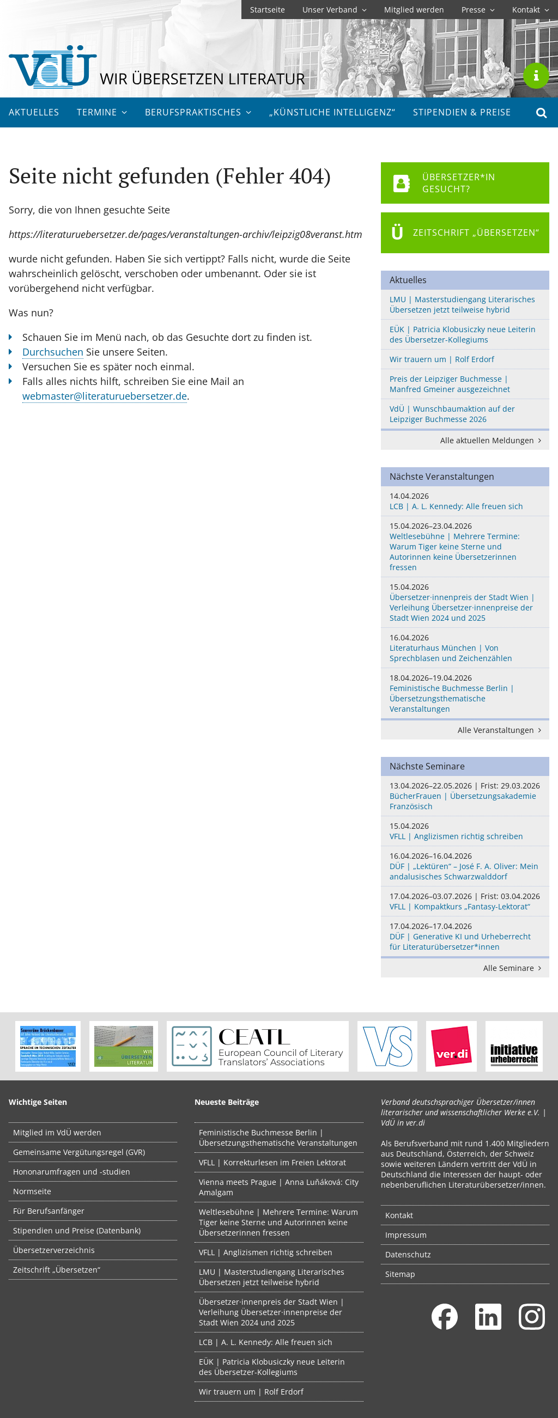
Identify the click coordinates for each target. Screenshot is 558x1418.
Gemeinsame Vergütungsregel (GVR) (79, 1152)
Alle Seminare (514, 968)
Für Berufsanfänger (48, 1211)
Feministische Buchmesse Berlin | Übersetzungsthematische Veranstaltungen (465, 693)
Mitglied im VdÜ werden (57, 1132)
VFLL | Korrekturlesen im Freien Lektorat (272, 1162)
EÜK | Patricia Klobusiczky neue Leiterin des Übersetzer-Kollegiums (463, 334)
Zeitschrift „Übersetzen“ (56, 1269)
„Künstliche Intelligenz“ (332, 112)
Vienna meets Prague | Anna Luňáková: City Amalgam (279, 1187)
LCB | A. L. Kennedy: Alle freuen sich (465, 501)
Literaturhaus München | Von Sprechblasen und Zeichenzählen (465, 647)
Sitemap (400, 1274)
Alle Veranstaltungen (501, 730)
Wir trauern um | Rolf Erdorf (442, 359)
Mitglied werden (414, 9)
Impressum (406, 1235)
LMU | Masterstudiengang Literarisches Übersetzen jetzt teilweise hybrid (462, 304)
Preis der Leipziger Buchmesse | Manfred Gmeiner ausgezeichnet (450, 384)
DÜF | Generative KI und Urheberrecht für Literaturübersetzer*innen (465, 936)
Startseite (267, 9)
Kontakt (530, 9)
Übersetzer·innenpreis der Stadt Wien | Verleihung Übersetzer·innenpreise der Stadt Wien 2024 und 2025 (465, 602)
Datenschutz (408, 1254)
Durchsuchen (52, 351)
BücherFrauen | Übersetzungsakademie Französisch (465, 795)
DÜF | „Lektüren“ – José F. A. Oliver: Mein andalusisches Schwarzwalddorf (465, 866)
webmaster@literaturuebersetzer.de (104, 395)
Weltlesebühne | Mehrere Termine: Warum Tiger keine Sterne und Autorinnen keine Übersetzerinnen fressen (465, 546)
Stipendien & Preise (462, 112)
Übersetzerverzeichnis (54, 1250)
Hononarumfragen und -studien (71, 1171)
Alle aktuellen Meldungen (492, 440)
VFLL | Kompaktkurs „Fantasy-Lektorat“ (465, 901)
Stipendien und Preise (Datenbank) (77, 1230)
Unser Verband (334, 9)
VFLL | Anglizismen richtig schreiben (465, 831)
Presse (478, 9)
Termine (102, 112)
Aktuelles (34, 112)
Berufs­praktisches (198, 112)
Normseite (32, 1191)
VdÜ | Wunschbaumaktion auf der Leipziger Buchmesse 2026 (452, 414)
